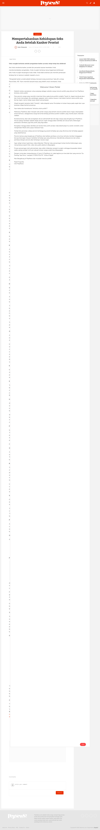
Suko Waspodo (22, 47)
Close (83, 744)
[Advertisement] (50, 19)
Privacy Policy (11, 827)
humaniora (37, 34)
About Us (4, 827)
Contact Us (22, 827)
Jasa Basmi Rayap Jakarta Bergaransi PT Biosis (86, 72)
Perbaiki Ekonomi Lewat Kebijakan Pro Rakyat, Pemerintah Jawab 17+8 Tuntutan (86, 67)
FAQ (17, 827)
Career (27, 827)
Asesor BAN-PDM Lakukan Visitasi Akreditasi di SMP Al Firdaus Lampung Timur (88, 60)
